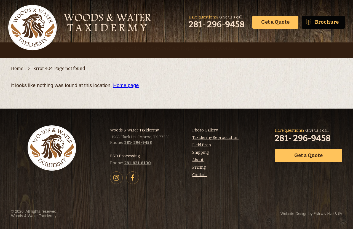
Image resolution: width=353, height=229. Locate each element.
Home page (126, 85)
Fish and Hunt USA (296, 213)
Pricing (199, 167)
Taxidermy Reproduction (215, 137)
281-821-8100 (137, 163)
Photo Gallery (205, 130)
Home (17, 68)
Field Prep (201, 145)
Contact (199, 175)
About (198, 160)
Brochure (327, 22)
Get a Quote (275, 22)
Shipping (200, 152)
